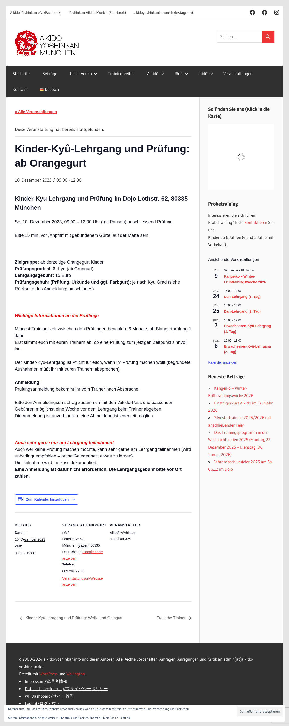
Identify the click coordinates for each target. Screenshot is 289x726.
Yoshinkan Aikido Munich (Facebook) (97, 12)
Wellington (75, 673)
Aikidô (155, 73)
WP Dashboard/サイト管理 (49, 696)
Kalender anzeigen (222, 362)
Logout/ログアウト (42, 703)
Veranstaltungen (237, 73)
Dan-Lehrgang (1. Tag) (242, 297)
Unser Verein (83, 73)
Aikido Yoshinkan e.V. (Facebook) (35, 12)
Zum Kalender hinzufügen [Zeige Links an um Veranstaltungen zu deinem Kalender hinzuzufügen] (47, 499)
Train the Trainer (172, 618)
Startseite (21, 73)
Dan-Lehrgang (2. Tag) (242, 311)
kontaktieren (255, 222)
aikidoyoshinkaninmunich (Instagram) (163, 12)
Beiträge (49, 73)
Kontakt (20, 89)
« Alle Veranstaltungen (36, 112)
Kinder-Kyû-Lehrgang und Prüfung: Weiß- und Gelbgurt (73, 618)
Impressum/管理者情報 (46, 681)
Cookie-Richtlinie (120, 718)
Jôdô (181, 73)
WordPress (48, 673)
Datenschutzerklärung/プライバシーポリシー (66, 688)
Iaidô (206, 73)
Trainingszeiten (121, 73)
